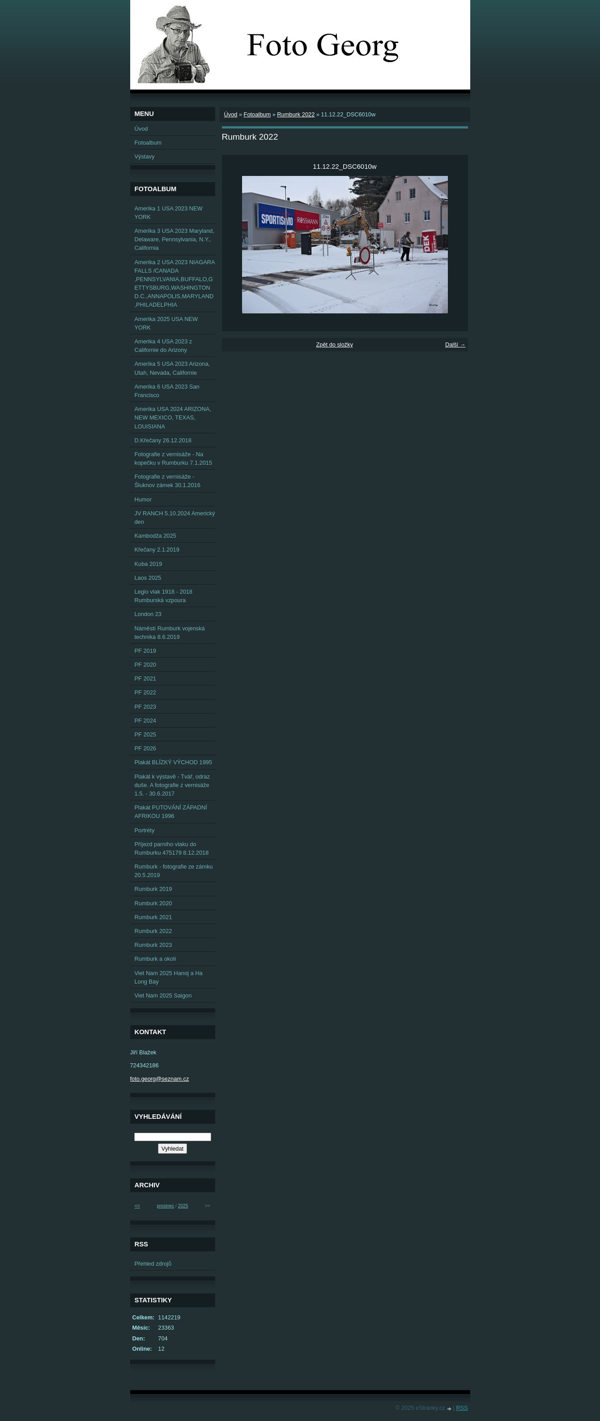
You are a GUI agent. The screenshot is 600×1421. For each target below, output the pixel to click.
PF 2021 (145, 678)
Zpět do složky (334, 344)
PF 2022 (145, 692)
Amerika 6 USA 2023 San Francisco (167, 390)
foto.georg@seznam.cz (159, 1078)
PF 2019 (145, 650)
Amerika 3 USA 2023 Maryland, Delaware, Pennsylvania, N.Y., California (175, 239)
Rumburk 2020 (153, 903)
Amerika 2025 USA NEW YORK (166, 323)
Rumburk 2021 (153, 917)
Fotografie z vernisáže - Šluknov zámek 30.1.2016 (167, 480)
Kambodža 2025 (155, 535)
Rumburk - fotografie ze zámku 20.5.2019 (174, 870)
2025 (183, 1205)
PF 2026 (145, 748)
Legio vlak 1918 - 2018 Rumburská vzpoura (164, 595)
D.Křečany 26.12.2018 (163, 440)
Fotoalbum (257, 114)
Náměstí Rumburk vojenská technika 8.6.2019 (170, 632)
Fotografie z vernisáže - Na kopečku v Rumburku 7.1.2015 (174, 458)
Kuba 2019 (148, 564)
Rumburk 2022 (296, 114)
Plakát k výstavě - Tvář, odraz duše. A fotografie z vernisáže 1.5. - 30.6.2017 (172, 785)
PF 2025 (145, 734)
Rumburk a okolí (155, 958)
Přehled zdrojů (153, 1263)
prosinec (165, 1205)
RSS (462, 1407)
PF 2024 (145, 720)
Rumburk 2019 (153, 889)
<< (137, 1205)
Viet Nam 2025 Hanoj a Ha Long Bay (169, 977)
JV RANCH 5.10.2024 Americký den (175, 517)
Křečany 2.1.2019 (157, 549)
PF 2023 (145, 706)
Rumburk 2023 (153, 945)
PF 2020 (145, 664)
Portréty (145, 830)
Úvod (231, 114)
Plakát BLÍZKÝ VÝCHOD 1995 (174, 762)
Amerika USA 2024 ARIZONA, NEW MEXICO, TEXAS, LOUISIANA (173, 417)
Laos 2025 (148, 577)
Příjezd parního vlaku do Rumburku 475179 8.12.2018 (172, 848)
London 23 (148, 614)
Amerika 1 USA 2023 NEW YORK (169, 212)
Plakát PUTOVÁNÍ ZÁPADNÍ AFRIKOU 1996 (171, 811)
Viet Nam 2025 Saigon (163, 995)
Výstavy (145, 156)
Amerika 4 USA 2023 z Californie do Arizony (163, 345)
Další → (455, 344)
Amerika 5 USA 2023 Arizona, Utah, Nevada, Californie (172, 368)
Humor (143, 499)
